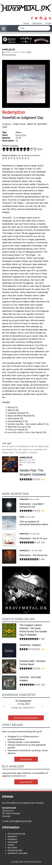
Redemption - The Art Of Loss (33, 538)
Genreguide (13, 842)
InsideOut (6, 123)
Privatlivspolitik (15, 850)
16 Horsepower (23, 700)
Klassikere (12, 839)
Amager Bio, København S (23, 707)
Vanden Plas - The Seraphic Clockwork (32, 472)
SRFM (29, 52)
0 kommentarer (10, 55)
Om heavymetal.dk (16, 833)
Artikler (11, 844)
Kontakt (48, 23)
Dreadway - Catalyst (30, 644)
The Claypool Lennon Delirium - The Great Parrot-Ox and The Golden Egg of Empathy (33, 629)
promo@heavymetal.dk (20, 821)
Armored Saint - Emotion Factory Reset (32, 662)
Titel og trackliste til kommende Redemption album (33, 523)
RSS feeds (12, 847)
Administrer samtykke (18, 853)
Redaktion (12, 836)
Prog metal (21, 135)
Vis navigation (2, 27)
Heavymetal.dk (26, 8)
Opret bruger (37, 23)
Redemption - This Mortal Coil (33, 555)
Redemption (13, 112)
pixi (24, 460)
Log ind (26, 23)
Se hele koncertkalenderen (26, 717)
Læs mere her (26, 781)
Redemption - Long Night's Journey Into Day (31, 505)
